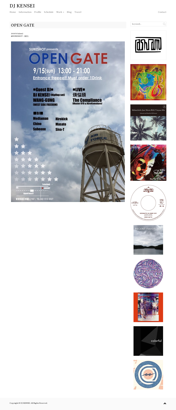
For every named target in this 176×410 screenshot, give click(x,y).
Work (60, 12)
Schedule (48, 12)
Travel (77, 12)
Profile (37, 12)
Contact (162, 12)
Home (13, 12)
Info (25, 12)
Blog (69, 12)
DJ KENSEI (22, 6)
